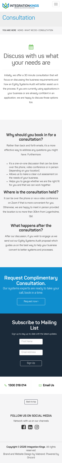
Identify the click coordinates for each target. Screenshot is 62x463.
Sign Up (31, 363)
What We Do (31, 30)
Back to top (31, 402)
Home (20, 30)
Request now (31, 301)
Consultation (46, 30)
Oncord (31, 458)
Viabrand (40, 454)
